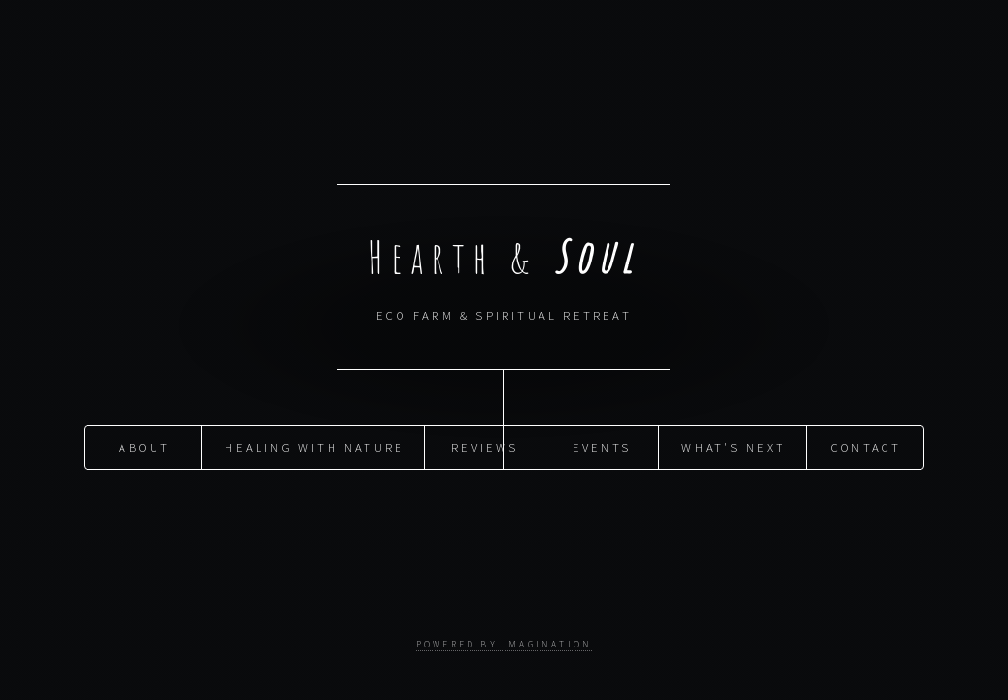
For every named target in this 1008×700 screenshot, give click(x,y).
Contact (866, 446)
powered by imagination (504, 644)
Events (602, 446)
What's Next (733, 446)
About (144, 446)
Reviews (484, 446)
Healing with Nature (314, 446)
